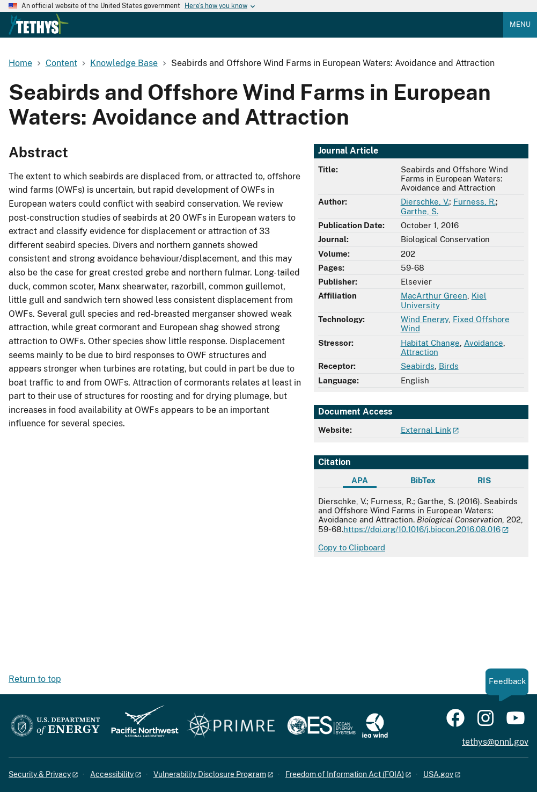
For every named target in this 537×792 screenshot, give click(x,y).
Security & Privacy (40, 774)
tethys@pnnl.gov (495, 742)
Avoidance (483, 342)
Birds (449, 365)
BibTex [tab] (423, 480)
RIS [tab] (484, 480)
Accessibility (112, 774)
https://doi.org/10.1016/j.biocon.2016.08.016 (422, 529)
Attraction (419, 352)
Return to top (35, 679)
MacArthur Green (434, 295)
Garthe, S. (419, 211)
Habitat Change (430, 342)
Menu (520, 24)
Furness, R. (474, 201)
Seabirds (418, 365)
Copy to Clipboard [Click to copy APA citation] (351, 547)
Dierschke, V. (425, 201)
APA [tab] (359, 480)
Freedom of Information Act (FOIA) (344, 774)
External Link (426, 429)
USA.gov (438, 774)
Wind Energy (424, 319)
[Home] (39, 32)
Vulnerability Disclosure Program (209, 774)
